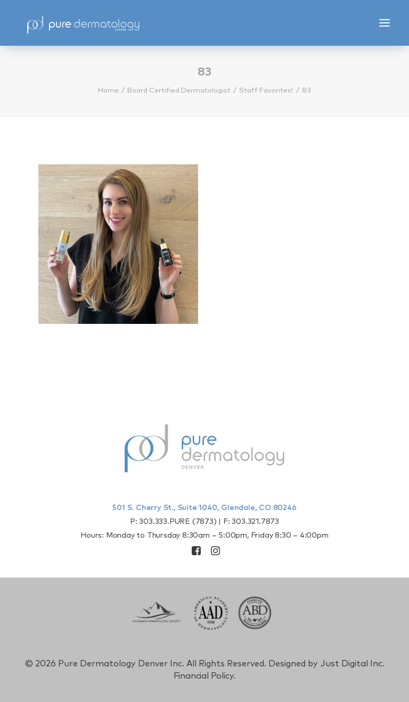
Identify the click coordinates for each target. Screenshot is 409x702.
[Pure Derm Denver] (83, 23)
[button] (384, 23)
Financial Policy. (205, 676)
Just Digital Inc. (352, 663)
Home (108, 90)
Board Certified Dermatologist (179, 90)
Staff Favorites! (266, 90)
